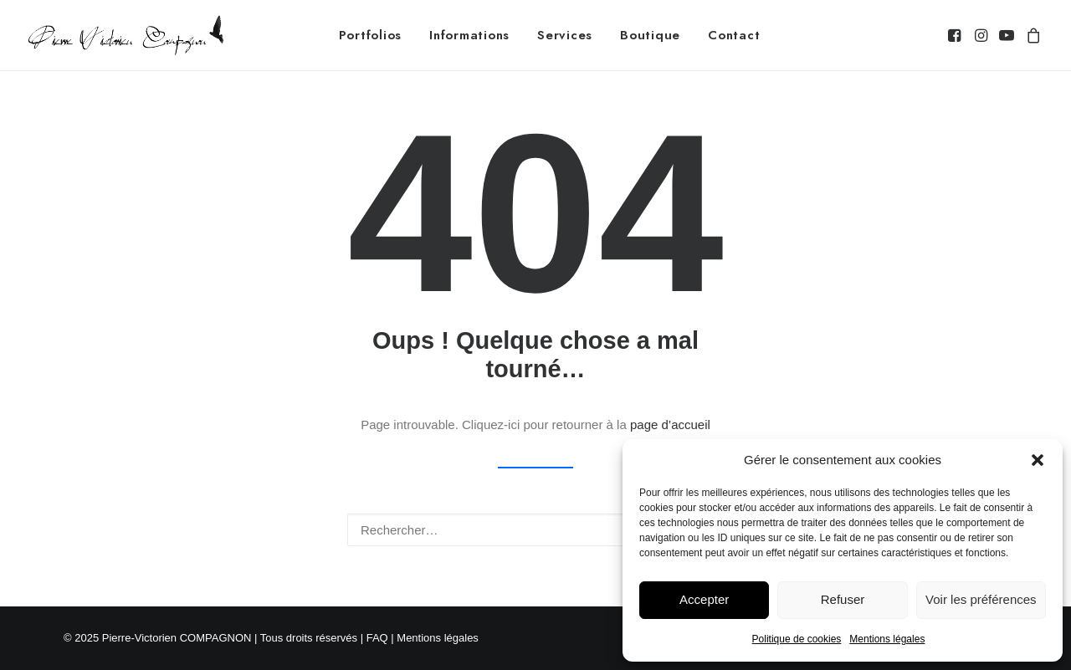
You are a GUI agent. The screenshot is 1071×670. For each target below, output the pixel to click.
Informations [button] (469, 35)
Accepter (704, 599)
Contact (734, 35)
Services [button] (564, 35)
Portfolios (370, 35)
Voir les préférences (981, 599)
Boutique (650, 35)
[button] (1037, 460)
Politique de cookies (797, 639)
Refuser (843, 599)
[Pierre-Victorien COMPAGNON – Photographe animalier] (125, 35)
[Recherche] (535, 530)
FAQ (377, 638)
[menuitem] (370, 35)
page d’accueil (670, 424)
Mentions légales (887, 639)
